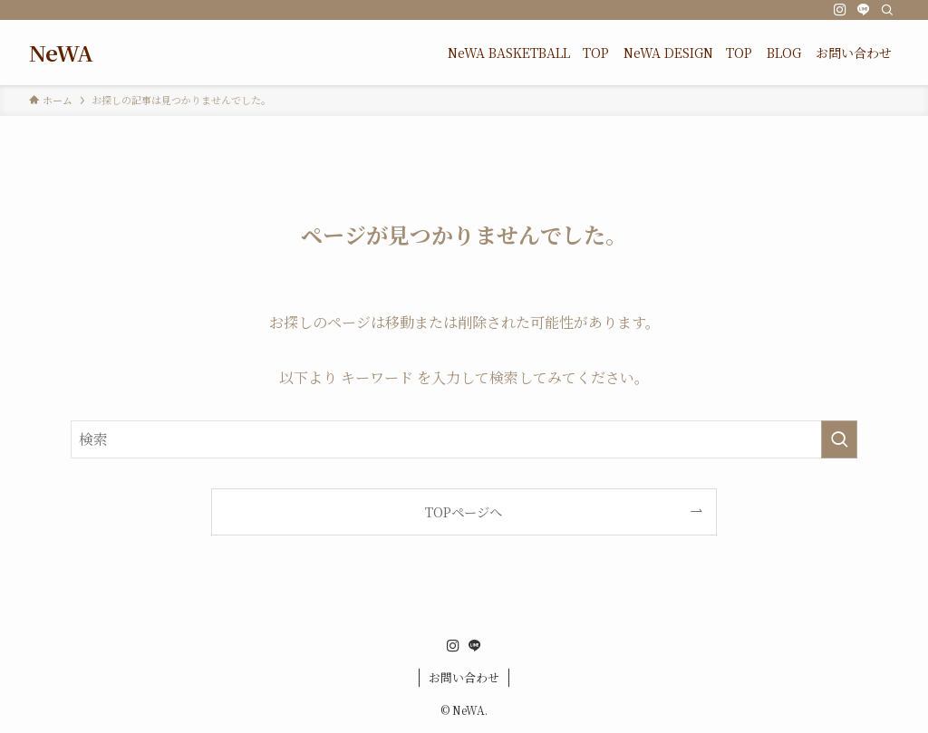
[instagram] (840, 10)
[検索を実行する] (839, 439)
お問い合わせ (464, 677)
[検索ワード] (464, 439)
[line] (863, 10)
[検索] (887, 10)
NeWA (61, 52)
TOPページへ (463, 511)
